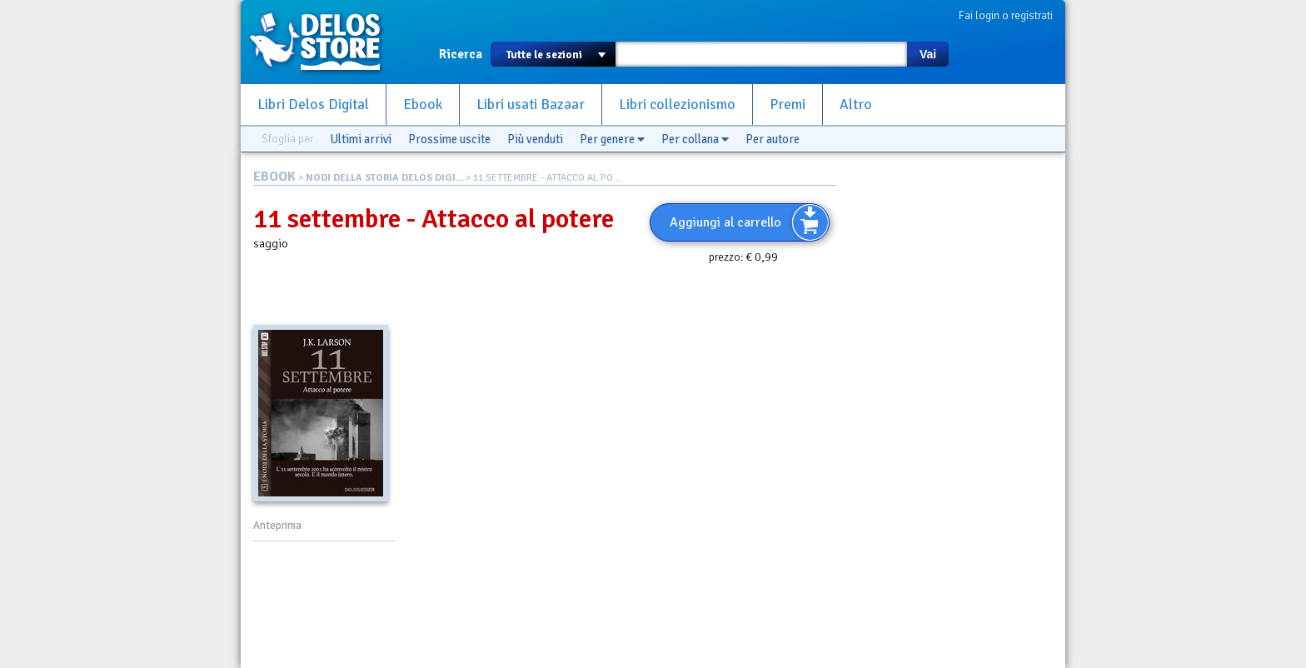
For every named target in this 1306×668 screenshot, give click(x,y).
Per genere (612, 139)
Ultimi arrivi (360, 139)
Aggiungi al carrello (725, 222)
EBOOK (274, 176)
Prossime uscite (449, 139)
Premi (787, 104)
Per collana (695, 139)
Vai (928, 54)
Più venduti (535, 139)
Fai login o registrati (1006, 15)
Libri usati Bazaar (530, 104)
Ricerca (460, 54)
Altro (856, 104)
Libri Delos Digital (313, 104)
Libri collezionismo (677, 104)
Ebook (422, 104)
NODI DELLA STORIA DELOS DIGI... (384, 178)
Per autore (772, 139)
